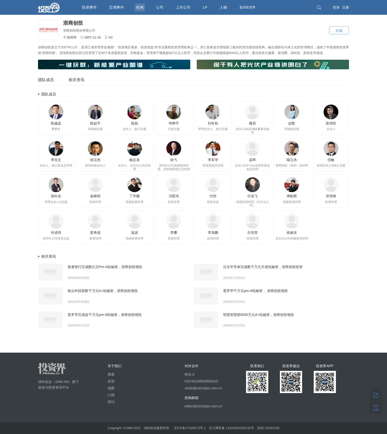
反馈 (111, 381)
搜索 (111, 374)
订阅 (111, 395)
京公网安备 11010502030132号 (231, 428)
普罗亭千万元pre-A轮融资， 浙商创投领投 (255, 291)
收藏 (339, 31)
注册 (345, 7)
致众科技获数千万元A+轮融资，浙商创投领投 (103, 291)
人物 (223, 7)
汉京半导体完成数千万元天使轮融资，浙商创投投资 (263, 267)
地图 (111, 388)
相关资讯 (76, 80)
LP (205, 7)
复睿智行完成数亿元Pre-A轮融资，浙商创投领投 (105, 267)
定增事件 (116, 7)
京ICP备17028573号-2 (190, 428)
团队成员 (46, 80)
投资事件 (89, 7)
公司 (159, 7)
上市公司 (183, 7)
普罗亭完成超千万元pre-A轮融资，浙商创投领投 (105, 315)
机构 (140, 7)
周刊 (111, 402)
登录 (336, 7)
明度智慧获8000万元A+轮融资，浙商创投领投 (258, 315)
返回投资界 (247, 7)
